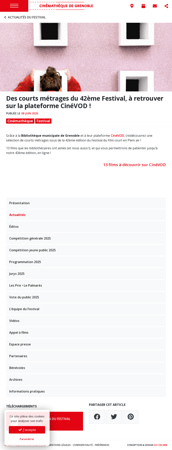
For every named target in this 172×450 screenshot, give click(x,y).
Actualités (17, 215)
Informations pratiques (27, 391)
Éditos (14, 226)
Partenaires (18, 356)
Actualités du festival (24, 17)
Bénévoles (17, 368)
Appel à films (18, 332)
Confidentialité (83, 445)
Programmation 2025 (25, 262)
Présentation (19, 203)
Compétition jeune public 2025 (32, 250)
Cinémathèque (20, 120)
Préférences (102, 445)
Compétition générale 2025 (30, 238)
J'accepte (27, 430)
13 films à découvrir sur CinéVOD (134, 164)
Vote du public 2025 (24, 297)
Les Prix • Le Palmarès (25, 285)
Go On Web (160, 445)
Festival (43, 120)
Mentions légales (59, 445)
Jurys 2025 (17, 273)
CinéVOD (117, 135)
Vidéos (14, 321)
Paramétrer (27, 439)
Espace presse (20, 344)
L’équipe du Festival (24, 309)
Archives (15, 379)
